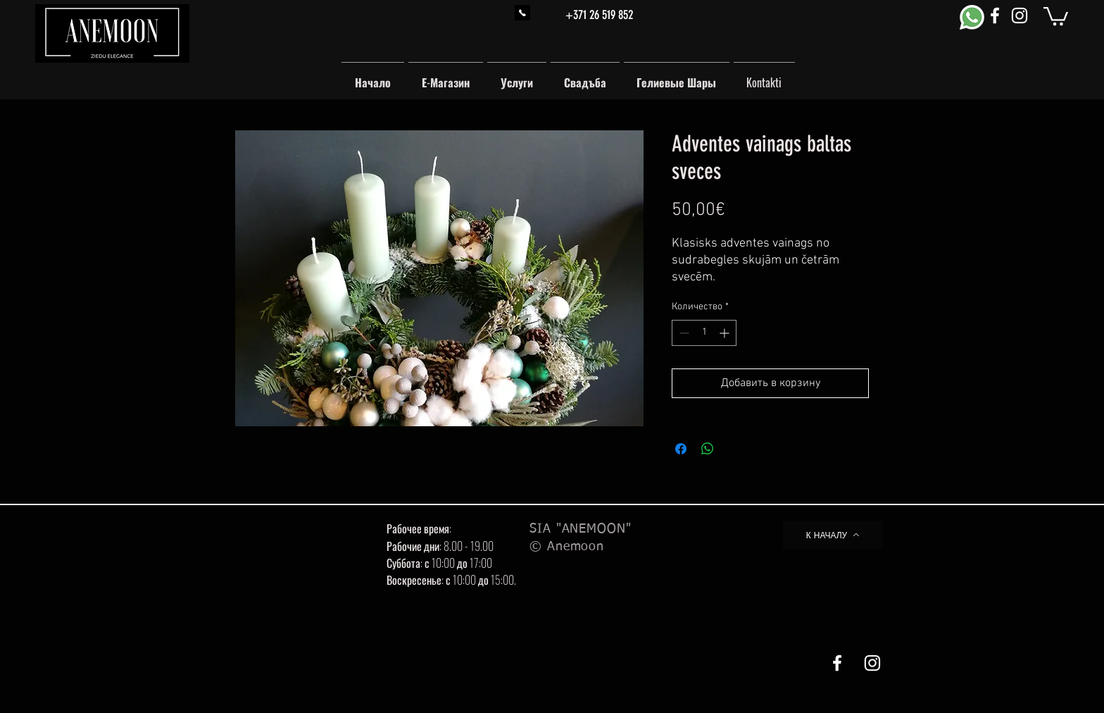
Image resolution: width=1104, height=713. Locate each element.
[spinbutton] (704, 333)
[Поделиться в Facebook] (680, 448)
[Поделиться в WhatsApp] (707, 448)
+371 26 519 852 (599, 15)
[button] (1055, 15)
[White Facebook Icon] (994, 15)
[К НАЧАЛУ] (833, 535)
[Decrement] (682, 333)
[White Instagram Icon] (1019, 15)
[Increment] (725, 333)
